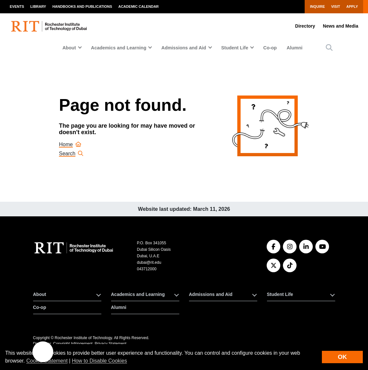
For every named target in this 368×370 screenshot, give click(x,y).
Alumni (294, 47)
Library (38, 6)
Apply (352, 6)
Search (71, 153)
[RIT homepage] (50, 26)
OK (342, 356)
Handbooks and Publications (82, 6)
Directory (305, 26)
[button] (329, 47)
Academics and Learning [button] (118, 47)
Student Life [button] (234, 47)
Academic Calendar (138, 6)
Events (17, 6)
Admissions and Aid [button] (183, 47)
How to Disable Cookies (99, 361)
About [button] (69, 47)
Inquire (317, 6)
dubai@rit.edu (149, 262)
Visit (335, 6)
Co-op (270, 47)
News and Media (340, 26)
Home (70, 144)
